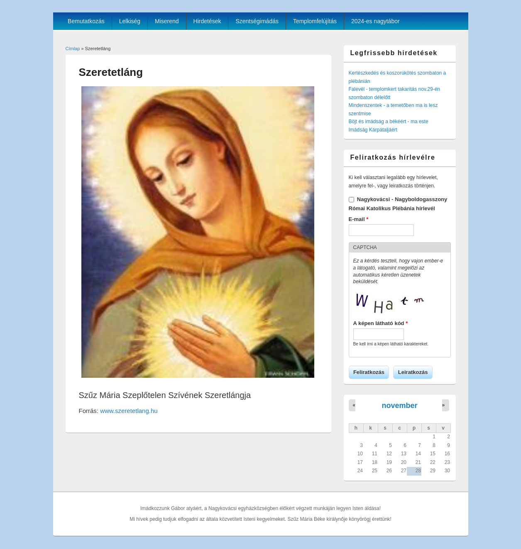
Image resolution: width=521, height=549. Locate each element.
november (399, 405)
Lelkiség (129, 21)
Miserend (167, 21)
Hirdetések (207, 21)
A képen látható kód (380, 323)
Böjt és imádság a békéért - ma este (388, 121)
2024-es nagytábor (375, 21)
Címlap (73, 48)
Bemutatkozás (86, 21)
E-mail (359, 219)
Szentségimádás (257, 21)
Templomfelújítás (315, 21)
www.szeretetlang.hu (128, 410)
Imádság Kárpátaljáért (373, 130)
